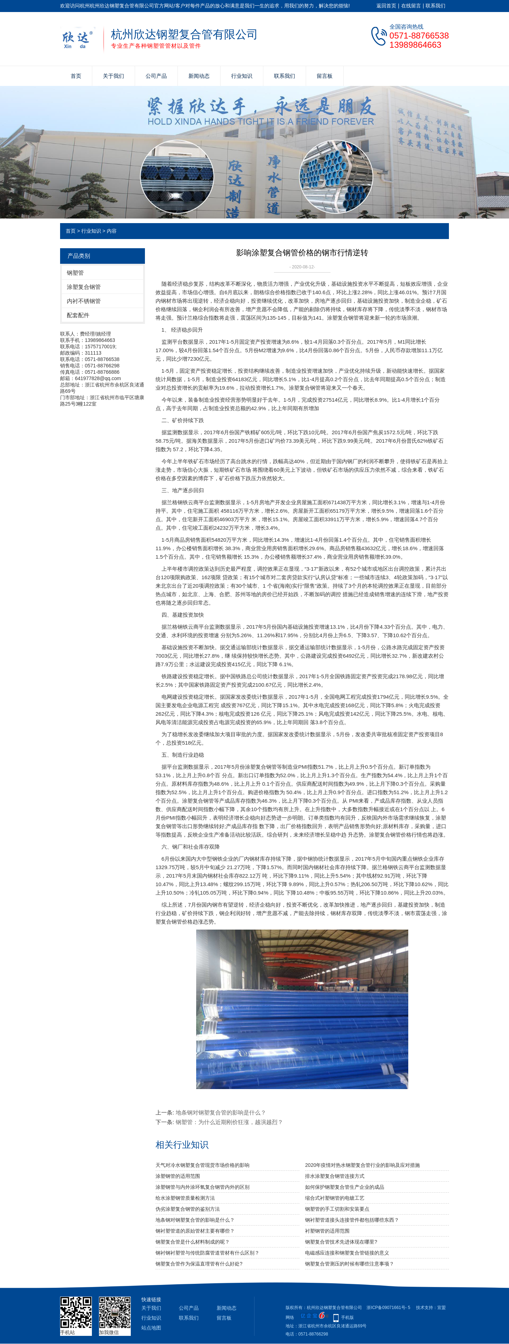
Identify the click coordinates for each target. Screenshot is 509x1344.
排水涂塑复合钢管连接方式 (334, 1176)
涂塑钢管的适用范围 (178, 1176)
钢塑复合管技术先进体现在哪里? (341, 1242)
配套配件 (78, 315)
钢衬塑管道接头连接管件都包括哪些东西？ (352, 1220)
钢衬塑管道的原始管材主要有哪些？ (195, 1231)
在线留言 (411, 5)
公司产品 (156, 76)
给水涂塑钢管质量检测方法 (185, 1198)
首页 (76, 76)
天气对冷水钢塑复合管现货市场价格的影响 (203, 1165)
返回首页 (386, 5)
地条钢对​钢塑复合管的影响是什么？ (221, 1113)
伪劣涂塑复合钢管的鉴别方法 (188, 1209)
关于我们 (113, 76)
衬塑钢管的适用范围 (327, 1231)
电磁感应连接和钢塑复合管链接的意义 (347, 1253)
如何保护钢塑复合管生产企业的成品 (344, 1187)
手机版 (347, 1317)
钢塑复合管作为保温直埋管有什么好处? (199, 1264)
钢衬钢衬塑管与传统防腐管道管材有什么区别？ (207, 1253)
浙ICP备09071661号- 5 (388, 1307)
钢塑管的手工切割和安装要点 (337, 1209)
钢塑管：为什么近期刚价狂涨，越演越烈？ (229, 1122)
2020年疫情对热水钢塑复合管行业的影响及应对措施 (362, 1165)
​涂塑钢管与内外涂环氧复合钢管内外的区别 (203, 1187)
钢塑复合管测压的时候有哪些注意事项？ (349, 1264)
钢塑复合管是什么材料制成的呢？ (193, 1242)
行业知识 (241, 76)
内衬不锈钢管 (84, 301)
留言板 (325, 76)
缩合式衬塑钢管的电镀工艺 (334, 1198)
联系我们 (435, 5)
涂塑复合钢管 (84, 287)
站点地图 (151, 1328)
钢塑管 (75, 273)
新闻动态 (199, 76)
